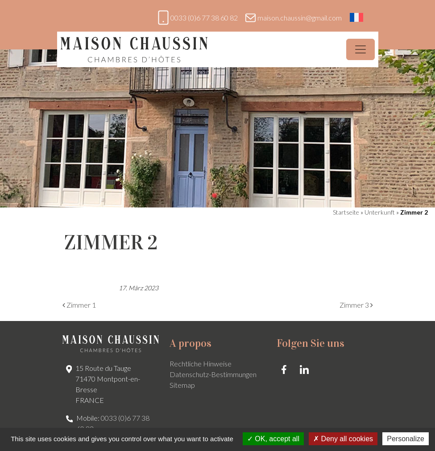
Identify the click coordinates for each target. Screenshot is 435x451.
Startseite (346, 212)
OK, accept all (273, 439)
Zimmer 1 (79, 305)
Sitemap (182, 385)
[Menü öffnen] (360, 49)
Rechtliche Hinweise (201, 363)
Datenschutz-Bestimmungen (213, 374)
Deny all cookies (343, 439)
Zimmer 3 (356, 305)
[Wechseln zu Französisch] (356, 17)
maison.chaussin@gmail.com (299, 17)
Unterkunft (380, 212)
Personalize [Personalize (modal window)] (405, 439)
